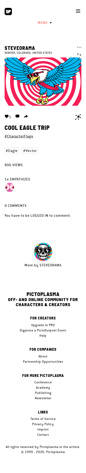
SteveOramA (20, 48)
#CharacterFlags (19, 136)
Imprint (43, 429)
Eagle (13, 150)
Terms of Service (43, 419)
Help (43, 335)
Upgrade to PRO (43, 325)
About (43, 356)
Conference (43, 382)
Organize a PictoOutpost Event (43, 330)
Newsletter (43, 398)
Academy (43, 387)
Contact (43, 435)
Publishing (43, 393)
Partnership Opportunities (43, 361)
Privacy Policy (43, 424)
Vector (31, 150)
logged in (39, 215)
